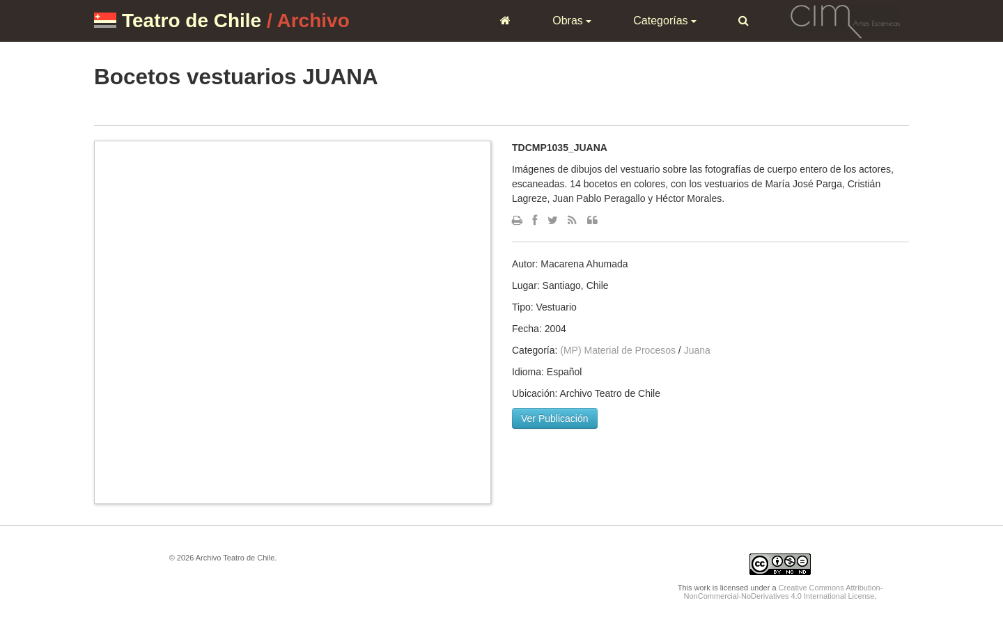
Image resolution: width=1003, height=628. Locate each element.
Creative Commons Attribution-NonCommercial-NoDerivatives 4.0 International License (783, 591)
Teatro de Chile (191, 20)
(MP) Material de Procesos (618, 350)
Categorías (665, 20)
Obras (571, 20)
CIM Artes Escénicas (845, 20)
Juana (697, 350)
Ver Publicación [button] (555, 418)
